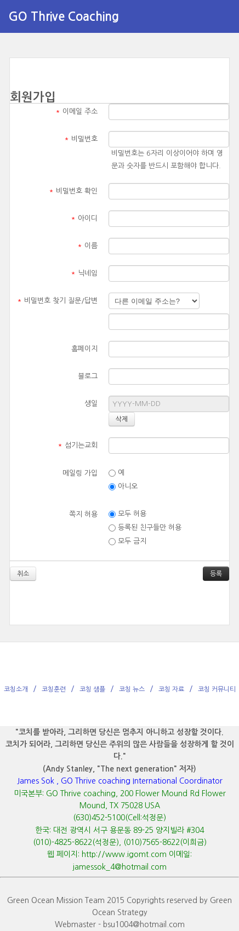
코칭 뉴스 (132, 689)
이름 (87, 245)
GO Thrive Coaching (63, 16)
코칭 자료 (171, 689)
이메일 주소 (76, 111)
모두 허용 (127, 514)
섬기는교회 (78, 445)
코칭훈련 (54, 689)
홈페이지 (84, 348)
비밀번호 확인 (73, 191)
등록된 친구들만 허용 (145, 528)
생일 (91, 403)
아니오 (123, 486)
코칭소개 (16, 689)
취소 (23, 573)
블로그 (88, 376)
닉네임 (84, 273)
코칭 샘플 (92, 689)
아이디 (84, 218)
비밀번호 (81, 138)
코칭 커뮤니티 (217, 689)
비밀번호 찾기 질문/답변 (57, 300)
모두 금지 (127, 541)
